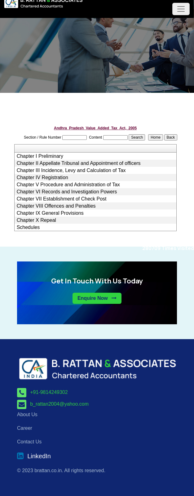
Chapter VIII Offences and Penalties (56, 206)
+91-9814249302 (49, 392)
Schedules (28, 227)
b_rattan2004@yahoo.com (59, 404)
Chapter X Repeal (36, 220)
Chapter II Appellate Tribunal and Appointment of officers (79, 163)
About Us (27, 414)
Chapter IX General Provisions (50, 213)
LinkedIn (39, 456)
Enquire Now (97, 298)
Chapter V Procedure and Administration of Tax (68, 184)
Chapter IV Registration (42, 177)
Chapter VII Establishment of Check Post (62, 198)
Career (24, 428)
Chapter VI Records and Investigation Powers (67, 191)
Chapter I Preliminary (40, 156)
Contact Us (29, 441)
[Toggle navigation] (181, 9)
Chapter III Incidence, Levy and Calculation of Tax (71, 170)
